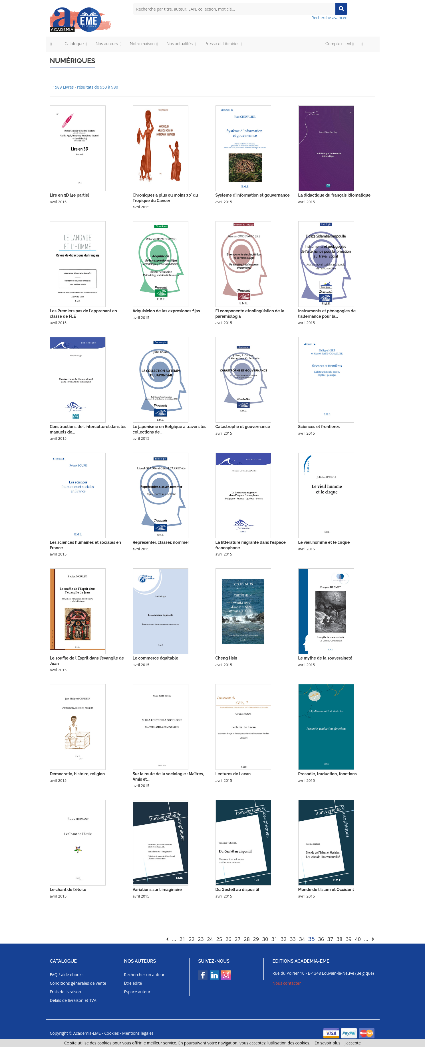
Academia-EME (87, 1033)
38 (340, 939)
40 (358, 939)
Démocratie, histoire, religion (77, 774)
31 (274, 939)
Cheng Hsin (226, 658)
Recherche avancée (329, 17)
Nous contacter (287, 983)
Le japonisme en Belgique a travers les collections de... (169, 429)
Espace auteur (137, 991)
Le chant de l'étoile (68, 889)
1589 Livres (64, 87)
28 (247, 939)
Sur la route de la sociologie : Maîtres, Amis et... (168, 776)
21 (183, 939)
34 (302, 939)
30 (265, 939)
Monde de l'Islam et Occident (326, 889)
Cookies (111, 1033)
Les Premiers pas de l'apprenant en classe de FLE (83, 313)
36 (321, 939)
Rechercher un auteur (144, 974)
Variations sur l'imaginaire (157, 889)
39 (349, 939)
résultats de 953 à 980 (97, 87)
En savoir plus (327, 1043)
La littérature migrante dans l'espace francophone (250, 545)
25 (219, 939)
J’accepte (353, 1043)
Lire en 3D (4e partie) (69, 195)
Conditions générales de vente (78, 983)
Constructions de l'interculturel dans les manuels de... (88, 429)
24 (210, 939)
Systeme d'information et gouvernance (252, 195)
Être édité (133, 983)
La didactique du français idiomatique (334, 195)
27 (238, 939)
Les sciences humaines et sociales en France (85, 545)
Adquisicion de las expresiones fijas (166, 311)
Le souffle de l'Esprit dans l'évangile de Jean (87, 661)
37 (330, 939)
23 (201, 939)
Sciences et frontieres (319, 426)
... (174, 939)
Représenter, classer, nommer (161, 542)
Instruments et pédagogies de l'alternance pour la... (327, 313)
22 (192, 939)
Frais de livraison (65, 991)
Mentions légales (138, 1033)
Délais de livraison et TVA (73, 1000)
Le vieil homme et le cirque (324, 542)
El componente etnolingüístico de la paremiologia (250, 313)
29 (256, 939)
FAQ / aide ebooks (67, 974)
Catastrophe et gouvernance (242, 426)
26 (228, 939)
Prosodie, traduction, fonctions (327, 774)
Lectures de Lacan (233, 774)
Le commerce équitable (155, 658)
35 (311, 939)
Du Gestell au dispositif (237, 889)
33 (293, 939)
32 (284, 939)
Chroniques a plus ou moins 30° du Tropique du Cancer (165, 198)
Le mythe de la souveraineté (325, 658)
